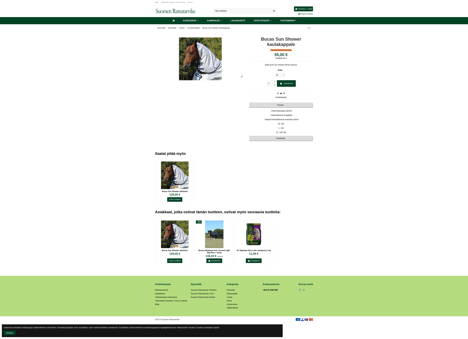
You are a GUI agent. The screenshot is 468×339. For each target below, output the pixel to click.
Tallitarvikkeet (232, 308)
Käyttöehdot (160, 294)
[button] (191, 20)
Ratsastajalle (232, 294)
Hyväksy (9, 333)
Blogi (157, 2)
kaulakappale (281, 97)
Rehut (229, 301)
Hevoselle (231, 290)
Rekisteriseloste (161, 290)
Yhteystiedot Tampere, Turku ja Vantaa (173, 2)
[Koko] (280, 74)
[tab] (281, 105)
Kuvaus (295, 105)
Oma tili (190, 2)
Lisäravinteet (232, 304)
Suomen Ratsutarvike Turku (202, 294)
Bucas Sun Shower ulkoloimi (175, 191)
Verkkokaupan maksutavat (166, 297)
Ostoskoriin (286, 83)
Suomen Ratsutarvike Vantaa (203, 297)
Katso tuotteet (175, 199)
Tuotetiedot (294, 138)
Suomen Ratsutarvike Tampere (203, 290)
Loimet (229, 297)
